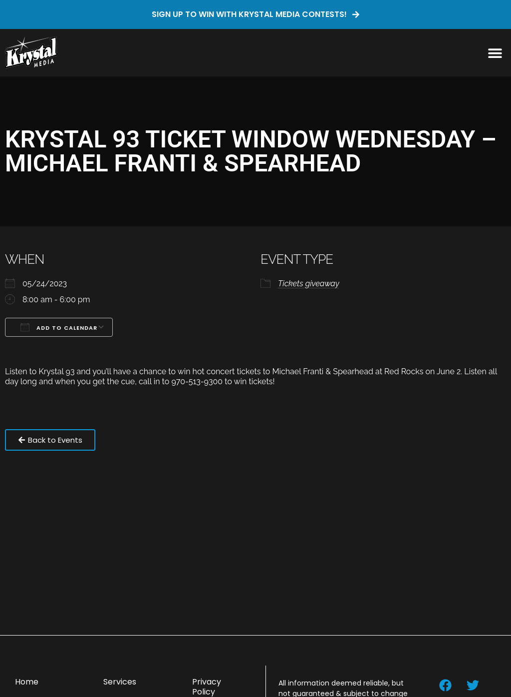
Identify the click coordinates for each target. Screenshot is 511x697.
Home (26, 682)
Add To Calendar (58, 327)
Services (119, 682)
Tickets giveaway (308, 283)
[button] (495, 52)
